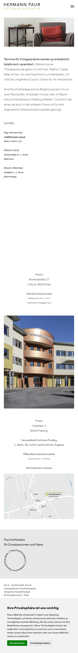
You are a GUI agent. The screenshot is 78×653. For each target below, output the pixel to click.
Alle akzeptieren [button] (17, 643)
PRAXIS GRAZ (11, 150)
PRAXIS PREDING (13, 168)
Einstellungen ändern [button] (40, 643)
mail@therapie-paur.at (14, 136)
